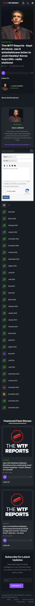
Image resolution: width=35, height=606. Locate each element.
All (9, 205)
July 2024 (11, 360)
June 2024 (11, 367)
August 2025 (12, 266)
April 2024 (11, 340)
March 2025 (12, 299)
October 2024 (12, 380)
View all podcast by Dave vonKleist (16, 144)
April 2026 (11, 212)
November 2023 (13, 394)
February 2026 (13, 225)
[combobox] (23, 3)
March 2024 (12, 333)
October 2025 (12, 252)
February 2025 (13, 306)
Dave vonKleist (17, 128)
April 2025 (11, 293)
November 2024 (13, 401)
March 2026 (12, 218)
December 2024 (13, 407)
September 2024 (6, 42)
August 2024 (12, 347)
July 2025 (11, 272)
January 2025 (12, 313)
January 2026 (12, 232)
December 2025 (13, 239)
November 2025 (13, 245)
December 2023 (13, 387)
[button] (33, 3)
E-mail (11, 161)
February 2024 (13, 326)
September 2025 (13, 259)
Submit (6, 197)
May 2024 (11, 353)
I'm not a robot (11, 191)
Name (8, 157)
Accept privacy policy (11, 186)
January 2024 (12, 320)
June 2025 (11, 279)
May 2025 (11, 286)
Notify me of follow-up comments (15, 184)
